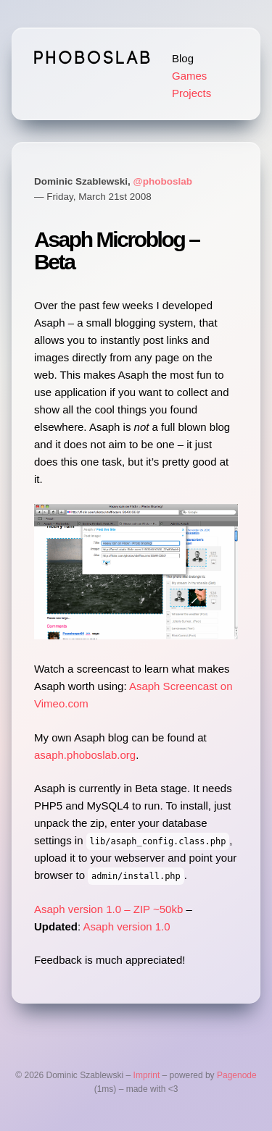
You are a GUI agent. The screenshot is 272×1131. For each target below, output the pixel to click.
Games (189, 76)
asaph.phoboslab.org (85, 755)
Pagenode (237, 1075)
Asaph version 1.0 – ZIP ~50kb (108, 909)
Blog (183, 58)
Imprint (146, 1075)
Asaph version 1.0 (126, 926)
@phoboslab (162, 181)
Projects (191, 93)
